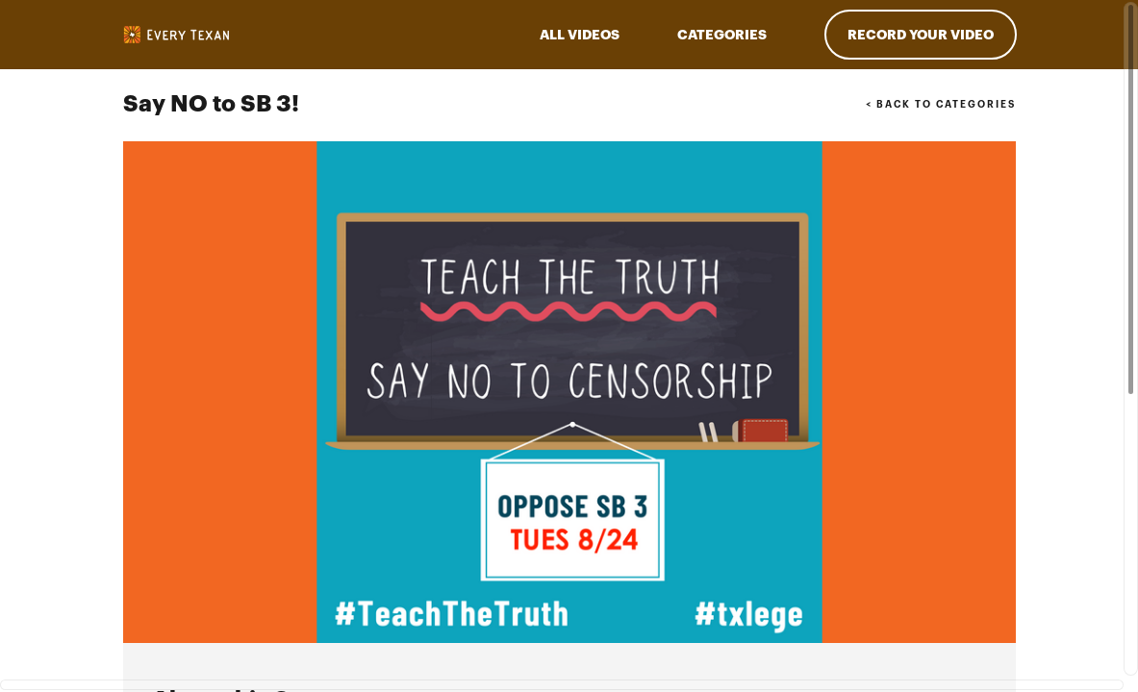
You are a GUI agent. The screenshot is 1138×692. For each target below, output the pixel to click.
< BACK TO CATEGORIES (940, 105)
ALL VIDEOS (580, 34)
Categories (722, 34)
